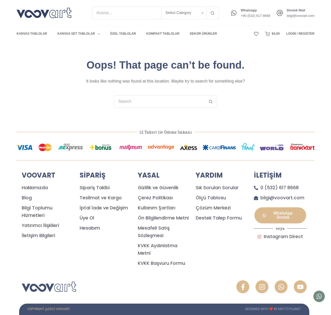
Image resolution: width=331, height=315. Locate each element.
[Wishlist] (256, 34)
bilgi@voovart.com (300, 16)
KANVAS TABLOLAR (32, 33)
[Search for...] (126, 12)
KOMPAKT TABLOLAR (162, 33)
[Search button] (212, 12)
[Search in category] (183, 12)
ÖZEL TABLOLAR (123, 33)
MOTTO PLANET (289, 309)
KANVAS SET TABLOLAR (79, 34)
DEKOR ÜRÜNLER (203, 33)
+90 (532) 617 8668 (255, 16)
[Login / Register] (300, 33)
